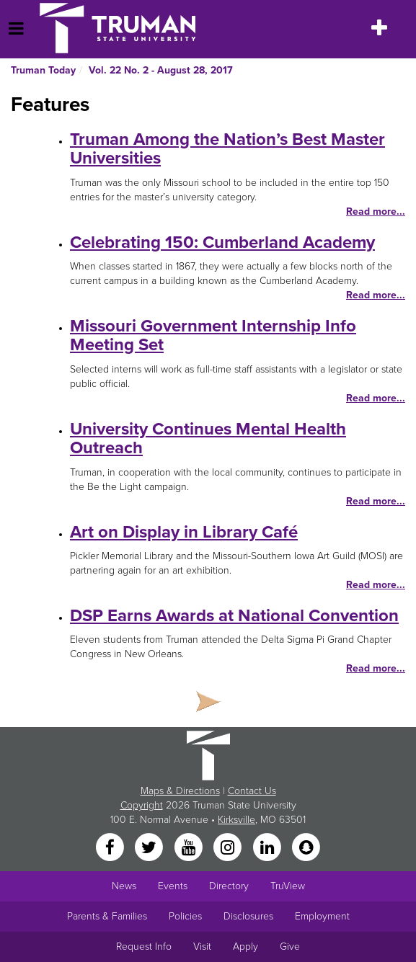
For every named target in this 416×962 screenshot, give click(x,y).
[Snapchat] (306, 848)
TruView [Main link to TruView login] (287, 886)
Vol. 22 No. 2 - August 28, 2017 (161, 70)
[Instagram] (229, 848)
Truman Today (43, 70)
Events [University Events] (172, 886)
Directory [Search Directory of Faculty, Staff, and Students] (229, 886)
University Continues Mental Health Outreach (208, 438)
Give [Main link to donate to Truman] (290, 946)
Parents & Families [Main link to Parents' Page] (107, 916)
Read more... (375, 211)
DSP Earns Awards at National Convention (234, 615)
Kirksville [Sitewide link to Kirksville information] (236, 820)
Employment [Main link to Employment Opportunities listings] (322, 916)
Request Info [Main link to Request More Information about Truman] (144, 946)
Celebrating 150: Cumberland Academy (222, 242)
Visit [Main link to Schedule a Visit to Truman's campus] (202, 946)
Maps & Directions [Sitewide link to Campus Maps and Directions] (180, 791)
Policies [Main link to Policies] (185, 916)
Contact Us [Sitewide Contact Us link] (252, 791)
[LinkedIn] (268, 848)
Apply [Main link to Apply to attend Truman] (245, 946)
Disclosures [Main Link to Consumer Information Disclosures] (248, 916)
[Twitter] (150, 848)
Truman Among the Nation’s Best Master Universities (227, 149)
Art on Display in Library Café (184, 532)
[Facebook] (111, 848)
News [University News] (124, 886)
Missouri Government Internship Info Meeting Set (213, 335)
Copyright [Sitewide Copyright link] (141, 805)
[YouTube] (189, 848)
